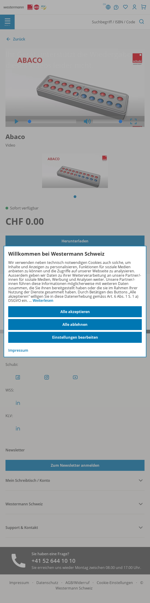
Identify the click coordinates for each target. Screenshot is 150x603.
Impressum (18, 350)
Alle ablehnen (75, 324)
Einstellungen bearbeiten (75, 337)
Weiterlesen (43, 300)
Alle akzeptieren (75, 311)
